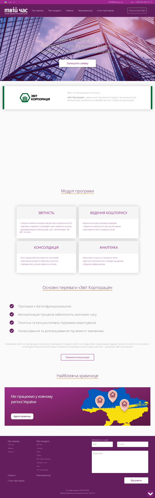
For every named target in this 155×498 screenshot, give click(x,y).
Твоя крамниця (85, 10)
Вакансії (11, 452)
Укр (10, 2)
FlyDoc (39, 455)
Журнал (11, 448)
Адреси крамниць (22, 416)
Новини (70, 10)
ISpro (38, 466)
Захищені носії (42, 462)
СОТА (38, 452)
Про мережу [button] (37, 10)
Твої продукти (42, 441)
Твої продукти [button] (54, 10)
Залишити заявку (77, 63)
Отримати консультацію (77, 357)
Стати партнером (105, 10)
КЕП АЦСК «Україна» (44, 459)
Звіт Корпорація (42, 470)
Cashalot (40, 448)
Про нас (11, 445)
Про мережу (13, 441)
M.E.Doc (39, 445)
